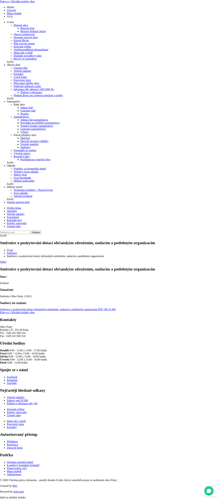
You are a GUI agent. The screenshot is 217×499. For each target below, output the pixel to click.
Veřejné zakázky (22, 71)
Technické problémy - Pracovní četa (33, 190)
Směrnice (25, 147)
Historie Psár (27, 28)
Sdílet (3, 261)
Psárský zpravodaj (17, 223)
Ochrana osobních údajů (20, 462)
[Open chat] (209, 491)
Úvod (10, 250)
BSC (15, 485)
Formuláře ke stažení (25, 150)
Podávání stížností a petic (27, 86)
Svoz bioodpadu (22, 177)
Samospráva (13, 101)
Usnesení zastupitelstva (33, 129)
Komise (24, 113)
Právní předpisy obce (25, 135)
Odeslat (36, 232)
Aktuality (12, 211)
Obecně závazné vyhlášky (34, 141)
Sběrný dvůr (20, 174)
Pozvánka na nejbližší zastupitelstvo (40, 122)
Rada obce (19, 104)
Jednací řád (26, 107)
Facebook (12, 377)
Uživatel (11, 10)
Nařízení (25, 138)
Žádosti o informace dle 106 (22, 403)
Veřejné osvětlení (23, 196)
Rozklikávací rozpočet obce (35, 159)
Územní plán (20, 67)
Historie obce (21, 25)
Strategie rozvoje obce (26, 37)
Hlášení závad (14, 186)
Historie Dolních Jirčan (33, 31)
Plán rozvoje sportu (24, 43)
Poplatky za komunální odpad (30, 168)
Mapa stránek (14, 13)
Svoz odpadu (21, 193)
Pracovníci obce (22, 80)
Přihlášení (12, 441)
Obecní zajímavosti (24, 34)
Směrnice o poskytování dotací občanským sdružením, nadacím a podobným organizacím (57, 309)
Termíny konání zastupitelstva (36, 125)
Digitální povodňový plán (27, 55)
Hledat (10, 7)
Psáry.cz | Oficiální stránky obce (17, 1)
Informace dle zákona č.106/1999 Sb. (34, 89)
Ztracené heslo (15, 447)
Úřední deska (14, 208)
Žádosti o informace (31, 92)
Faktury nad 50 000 (17, 400)
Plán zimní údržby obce (26, 83)
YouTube (12, 383)
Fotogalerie (13, 217)
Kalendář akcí (14, 220)
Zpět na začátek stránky (13, 497)
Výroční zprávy (22, 153)
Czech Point (20, 77)
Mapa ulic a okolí (23, 52)
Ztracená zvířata (22, 46)
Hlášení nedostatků (24, 180)
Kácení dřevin (21, 40)
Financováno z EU (17, 468)
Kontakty (19, 74)
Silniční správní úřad (18, 202)
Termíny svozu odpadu (26, 171)
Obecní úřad (13, 64)
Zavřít (10, 61)
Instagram (12, 380)
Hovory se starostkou (25, 58)
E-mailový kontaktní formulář (23, 465)
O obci (10, 22)
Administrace (14, 474)
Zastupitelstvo (21, 116)
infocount (19, 491)
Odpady (11, 165)
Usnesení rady (28, 110)
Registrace (12, 444)
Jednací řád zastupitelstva (34, 119)
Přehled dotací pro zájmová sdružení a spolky (38, 95)
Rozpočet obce (22, 156)
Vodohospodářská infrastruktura (31, 49)
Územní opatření (29, 144)
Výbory (24, 132)
